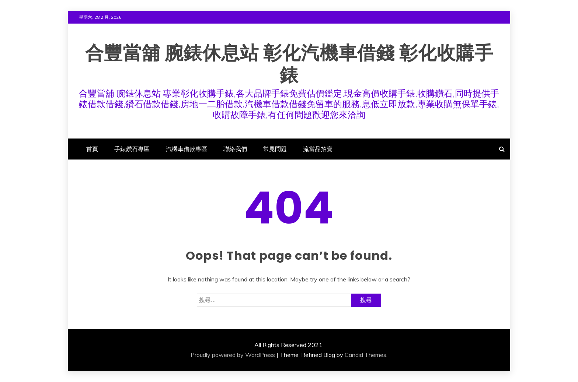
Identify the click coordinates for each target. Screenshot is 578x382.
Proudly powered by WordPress (233, 354)
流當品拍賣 (317, 149)
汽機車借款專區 (186, 149)
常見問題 (275, 149)
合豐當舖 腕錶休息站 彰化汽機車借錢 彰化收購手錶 (289, 64)
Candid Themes (365, 354)
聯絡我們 (235, 149)
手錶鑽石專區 (132, 149)
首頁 (92, 149)
